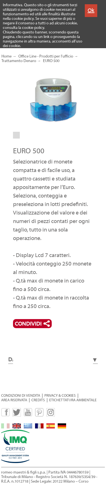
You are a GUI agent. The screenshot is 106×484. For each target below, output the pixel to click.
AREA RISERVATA (14, 400)
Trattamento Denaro (18, 61)
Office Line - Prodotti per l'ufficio (45, 56)
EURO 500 (51, 61)
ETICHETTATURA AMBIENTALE (73, 400)
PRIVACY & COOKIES (60, 395)
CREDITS (38, 400)
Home (6, 56)
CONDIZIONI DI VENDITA (20, 395)
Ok (91, 10)
